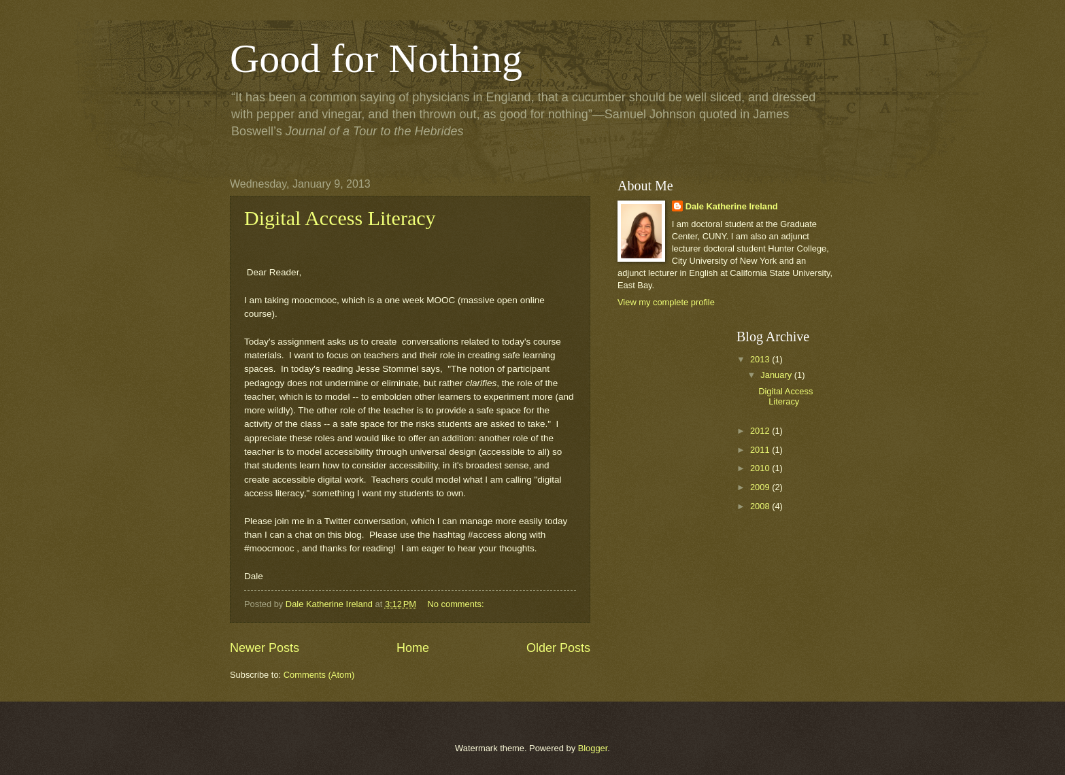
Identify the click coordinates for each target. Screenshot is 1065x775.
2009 (761, 487)
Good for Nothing (376, 58)
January (777, 375)
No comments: (457, 604)
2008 (761, 506)
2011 (761, 450)
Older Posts (558, 648)
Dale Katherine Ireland (732, 206)
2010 (761, 468)
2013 (761, 359)
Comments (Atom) (319, 675)
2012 (761, 431)
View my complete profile (666, 302)
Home (412, 648)
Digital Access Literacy (340, 218)
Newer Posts (264, 648)
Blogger (593, 748)
